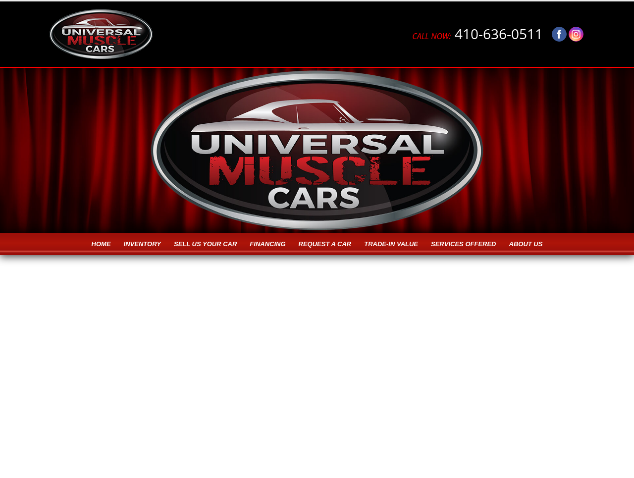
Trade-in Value (391, 244)
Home (101, 244)
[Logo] (101, 34)
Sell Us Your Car (205, 244)
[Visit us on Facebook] (559, 34)
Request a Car (325, 244)
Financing (267, 244)
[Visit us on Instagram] (576, 34)
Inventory (142, 244)
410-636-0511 (477, 34)
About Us (526, 244)
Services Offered (463, 244)
